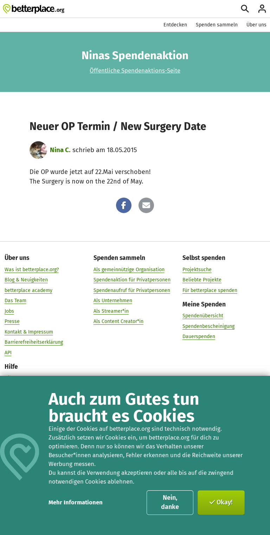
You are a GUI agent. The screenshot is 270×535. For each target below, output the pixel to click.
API (8, 352)
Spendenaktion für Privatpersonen (132, 280)
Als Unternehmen (113, 301)
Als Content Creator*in (118, 321)
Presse (12, 321)
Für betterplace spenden (209, 290)
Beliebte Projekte (201, 280)
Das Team (15, 301)
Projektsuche (197, 269)
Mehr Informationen (76, 502)
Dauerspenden (198, 337)
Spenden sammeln (217, 25)
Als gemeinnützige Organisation (129, 269)
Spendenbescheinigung (208, 326)
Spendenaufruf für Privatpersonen (132, 290)
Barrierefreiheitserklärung (34, 342)
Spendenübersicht (202, 316)
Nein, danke (170, 502)
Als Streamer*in (111, 311)
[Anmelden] (262, 8)
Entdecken (175, 25)
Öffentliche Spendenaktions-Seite (135, 70)
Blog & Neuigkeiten (26, 280)
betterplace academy (28, 290)
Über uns (256, 25)
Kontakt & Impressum (29, 332)
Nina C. (60, 150)
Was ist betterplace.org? (32, 269)
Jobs (9, 311)
